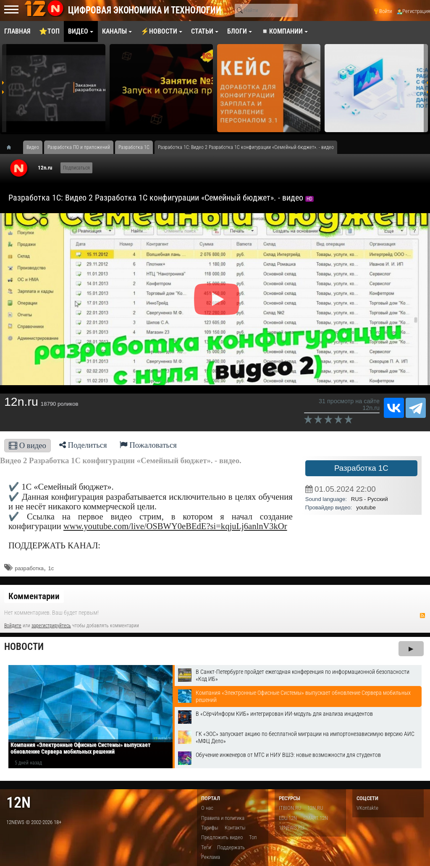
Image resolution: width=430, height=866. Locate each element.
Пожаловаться (148, 445)
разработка (29, 568)
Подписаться (76, 168)
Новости (24, 646)
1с (51, 568)
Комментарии (34, 596)
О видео (27, 445)
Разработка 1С (361, 468)
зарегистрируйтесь (51, 626)
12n (18, 802)
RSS (422, 615)
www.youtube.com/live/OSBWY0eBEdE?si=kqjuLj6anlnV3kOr (175, 526)
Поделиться (83, 445)
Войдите (12, 626)
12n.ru (45, 167)
